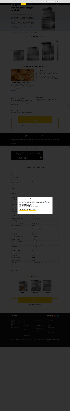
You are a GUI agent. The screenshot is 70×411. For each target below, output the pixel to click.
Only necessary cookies (24, 209)
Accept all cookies (32, 209)
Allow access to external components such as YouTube (31, 206)
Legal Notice (35, 212)
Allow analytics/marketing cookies (27, 205)
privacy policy (46, 202)
